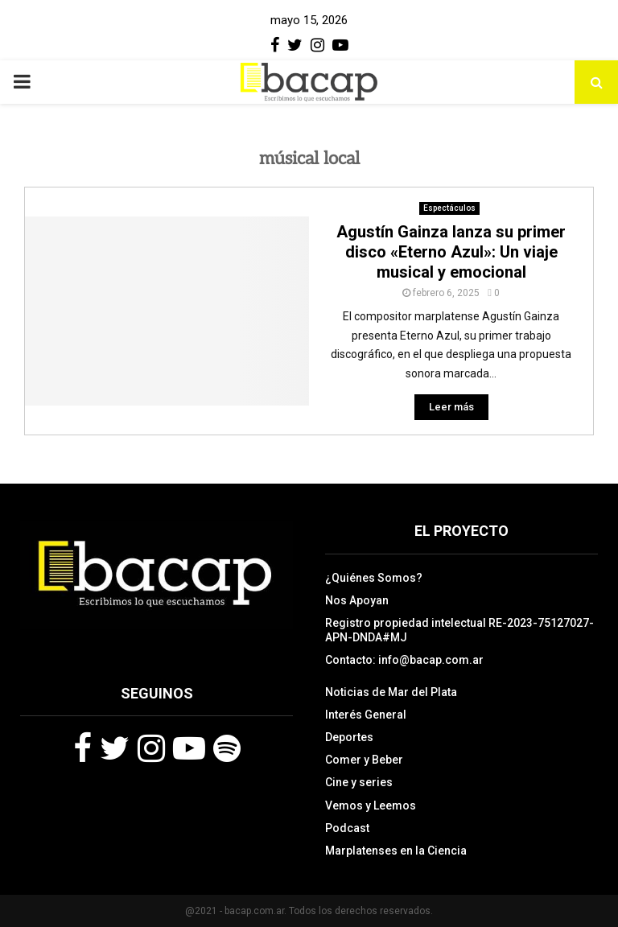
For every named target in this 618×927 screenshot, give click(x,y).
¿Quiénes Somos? (373, 577)
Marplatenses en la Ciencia (396, 850)
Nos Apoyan (357, 600)
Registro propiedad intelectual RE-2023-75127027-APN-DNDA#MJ (459, 630)
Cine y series (359, 782)
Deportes (349, 737)
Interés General (365, 714)
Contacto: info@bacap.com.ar (404, 659)
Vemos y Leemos (370, 805)
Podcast (347, 828)
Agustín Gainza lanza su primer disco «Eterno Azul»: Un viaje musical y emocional (451, 252)
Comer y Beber (364, 759)
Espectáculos (449, 208)
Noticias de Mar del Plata (391, 692)
